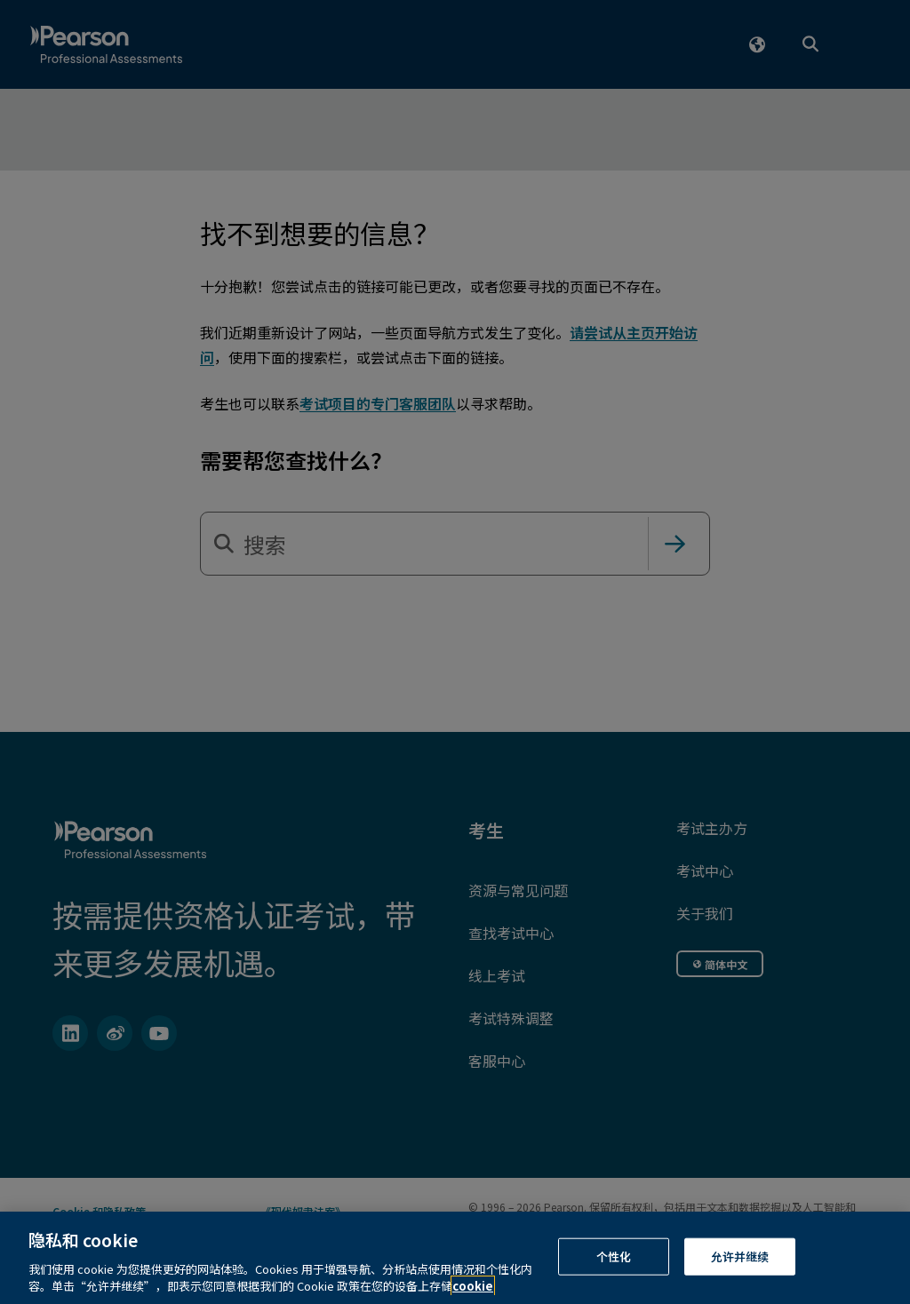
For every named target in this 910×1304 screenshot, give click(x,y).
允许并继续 (740, 1273)
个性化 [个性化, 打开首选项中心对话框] (613, 1273)
